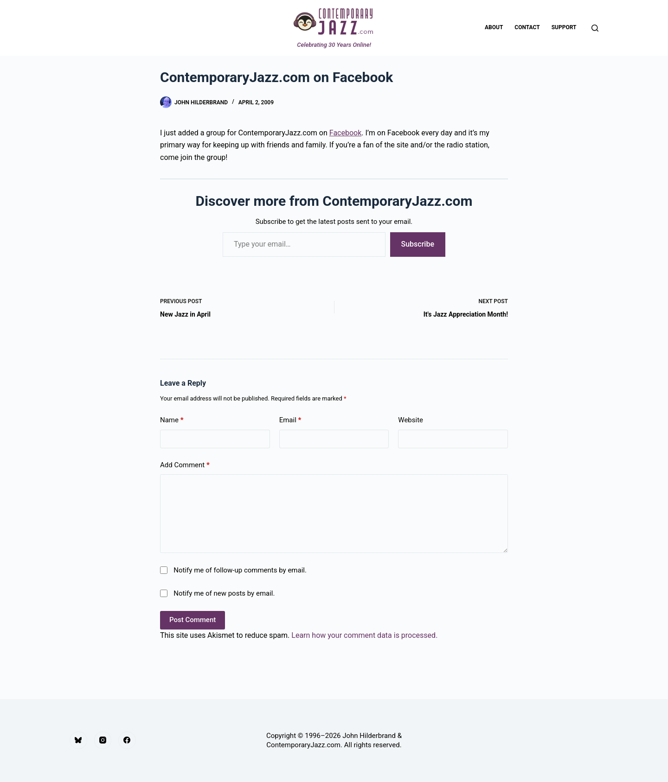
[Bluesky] (78, 740)
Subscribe (417, 244)
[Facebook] (127, 740)
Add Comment (185, 465)
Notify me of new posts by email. (224, 593)
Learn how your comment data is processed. (364, 635)
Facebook (345, 132)
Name (172, 420)
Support (564, 27)
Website (410, 420)
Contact (527, 27)
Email (290, 420)
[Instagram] (103, 740)
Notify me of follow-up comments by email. (240, 570)
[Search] (594, 28)
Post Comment (192, 620)
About (494, 27)
